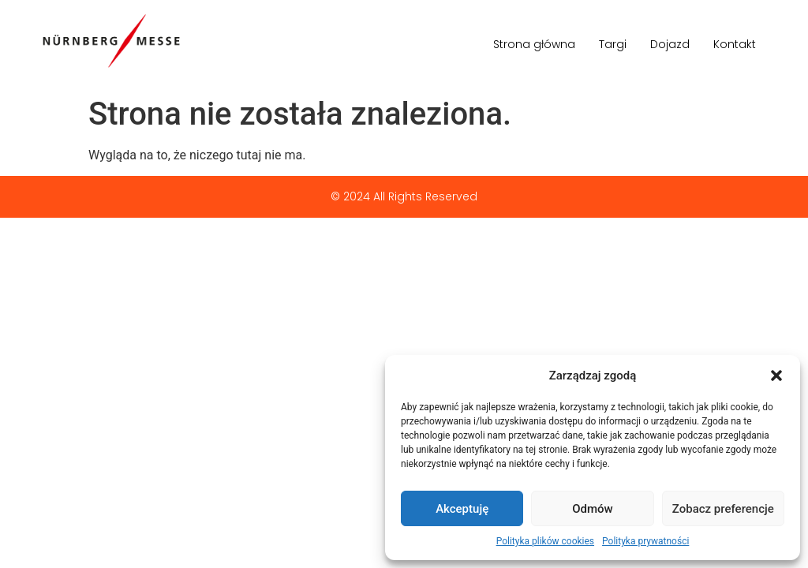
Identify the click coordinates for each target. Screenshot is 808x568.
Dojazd (670, 44)
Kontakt (734, 44)
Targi (613, 44)
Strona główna (534, 44)
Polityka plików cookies (545, 541)
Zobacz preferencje (723, 509)
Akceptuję (462, 509)
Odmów (592, 509)
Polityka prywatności (645, 541)
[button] (776, 375)
